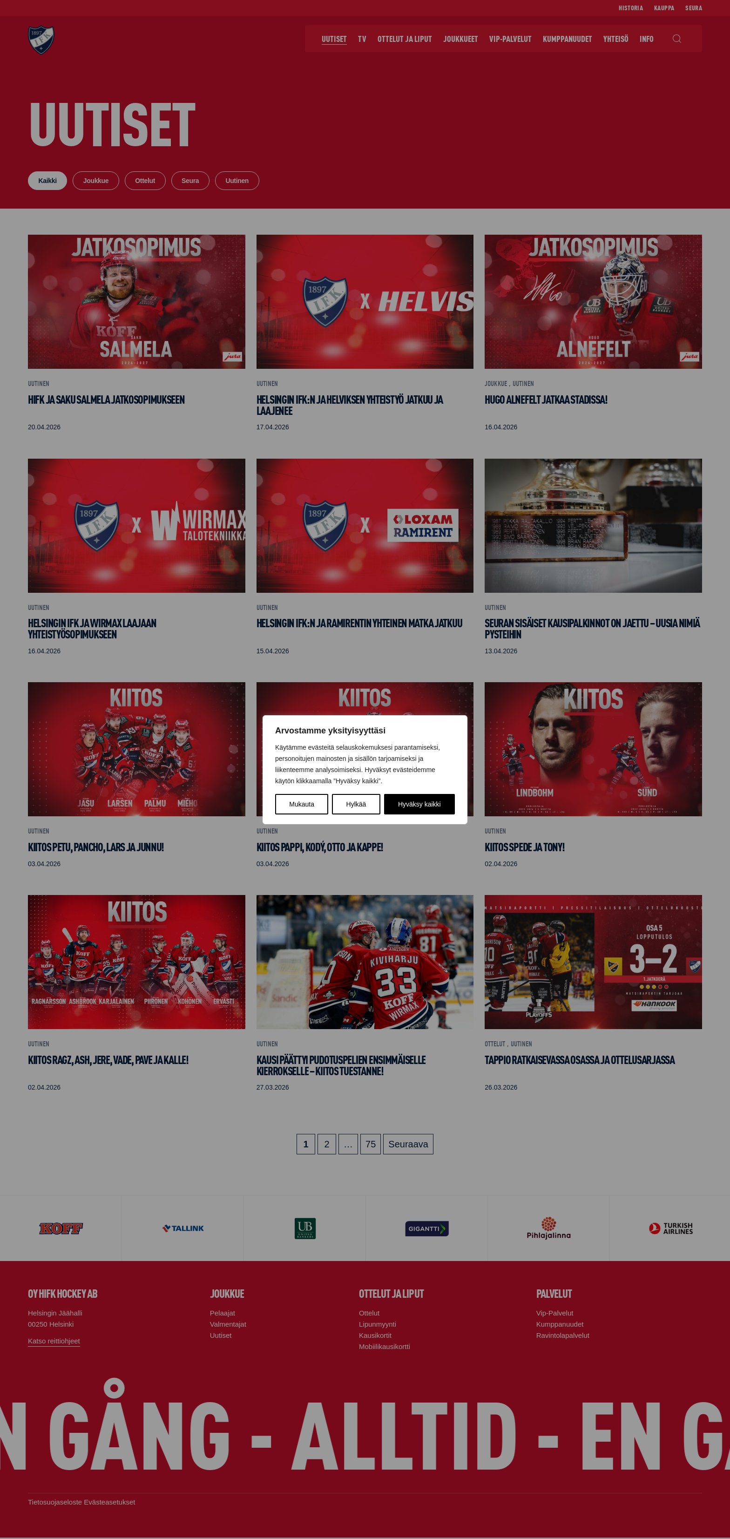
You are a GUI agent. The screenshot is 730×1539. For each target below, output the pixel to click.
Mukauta (301, 804)
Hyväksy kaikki (419, 804)
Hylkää (356, 804)
